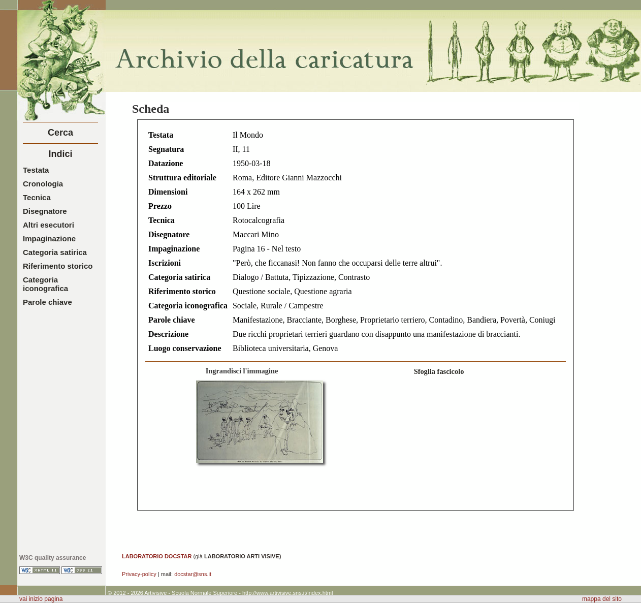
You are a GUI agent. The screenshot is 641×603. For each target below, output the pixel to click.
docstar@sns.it (192, 574)
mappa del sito (602, 598)
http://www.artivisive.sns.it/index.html (287, 593)
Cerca (60, 133)
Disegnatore (45, 211)
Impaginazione (49, 238)
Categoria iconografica (45, 284)
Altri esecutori (48, 224)
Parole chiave (47, 302)
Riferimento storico (58, 266)
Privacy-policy (139, 574)
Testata (36, 170)
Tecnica (37, 197)
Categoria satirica (55, 252)
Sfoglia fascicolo (439, 371)
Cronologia (43, 183)
